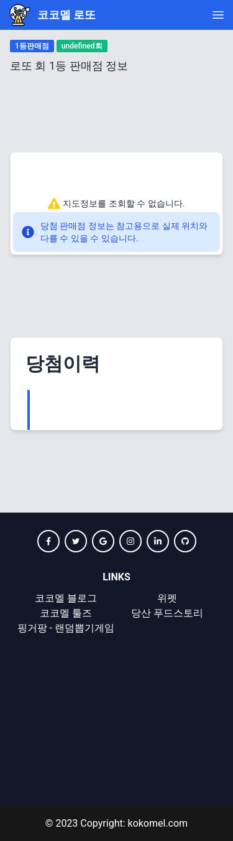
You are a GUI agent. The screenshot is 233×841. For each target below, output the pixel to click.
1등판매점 (32, 46)
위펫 (167, 598)
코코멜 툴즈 (66, 613)
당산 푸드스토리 (167, 613)
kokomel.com (157, 823)
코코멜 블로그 (66, 598)
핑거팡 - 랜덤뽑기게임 (65, 628)
